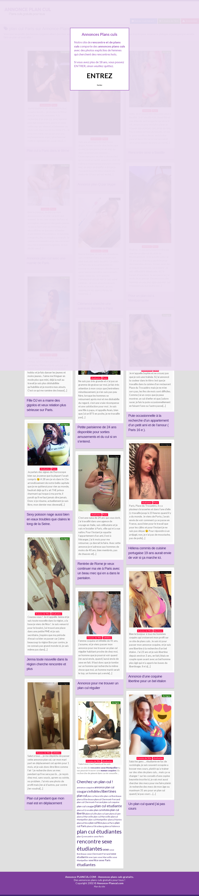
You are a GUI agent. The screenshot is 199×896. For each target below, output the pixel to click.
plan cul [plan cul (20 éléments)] (82, 796)
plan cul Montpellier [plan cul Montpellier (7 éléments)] (98, 819)
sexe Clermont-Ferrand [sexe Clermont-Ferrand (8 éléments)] (98, 853)
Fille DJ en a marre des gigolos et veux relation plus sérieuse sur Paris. (46, 405)
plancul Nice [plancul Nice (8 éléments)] (83, 823)
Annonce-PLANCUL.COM (80, 876)
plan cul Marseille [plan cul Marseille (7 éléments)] (101, 816)
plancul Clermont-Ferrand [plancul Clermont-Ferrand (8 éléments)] (107, 799)
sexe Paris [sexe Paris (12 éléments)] (104, 860)
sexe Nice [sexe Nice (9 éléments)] (93, 860)
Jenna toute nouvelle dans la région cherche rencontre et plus (47, 664)
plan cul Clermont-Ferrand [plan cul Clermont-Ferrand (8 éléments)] (90, 802)
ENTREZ (99, 76)
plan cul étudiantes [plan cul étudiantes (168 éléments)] (99, 831)
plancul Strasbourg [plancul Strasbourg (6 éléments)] (95, 826)
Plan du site (99, 886)
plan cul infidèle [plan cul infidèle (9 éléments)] (102, 810)
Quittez (99, 85)
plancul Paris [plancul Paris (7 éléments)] (108, 823)
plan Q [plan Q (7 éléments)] (80, 836)
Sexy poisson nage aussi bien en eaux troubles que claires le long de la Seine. (48, 519)
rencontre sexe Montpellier (104, 767)
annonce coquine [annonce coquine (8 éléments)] (85, 787)
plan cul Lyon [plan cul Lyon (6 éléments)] (103, 813)
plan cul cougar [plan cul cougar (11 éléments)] (85, 806)
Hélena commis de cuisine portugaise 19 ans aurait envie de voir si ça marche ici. (149, 552)
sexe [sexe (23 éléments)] (106, 849)
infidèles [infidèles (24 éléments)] (95, 791)
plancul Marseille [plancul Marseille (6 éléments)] (85, 816)
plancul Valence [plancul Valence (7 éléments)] (112, 826)
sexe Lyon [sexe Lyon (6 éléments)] (92, 857)
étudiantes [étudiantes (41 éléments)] (86, 864)
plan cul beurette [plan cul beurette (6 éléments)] (95, 796)
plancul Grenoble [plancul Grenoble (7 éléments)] (85, 810)
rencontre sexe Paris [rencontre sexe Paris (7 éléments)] (93, 836)
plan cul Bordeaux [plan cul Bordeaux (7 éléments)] (112, 796)
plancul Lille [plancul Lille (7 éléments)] (91, 813)
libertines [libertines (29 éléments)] (108, 791)
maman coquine (108, 770)
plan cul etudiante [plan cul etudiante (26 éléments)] (108, 806)
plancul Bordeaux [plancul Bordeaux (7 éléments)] (85, 799)
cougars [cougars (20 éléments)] (82, 791)
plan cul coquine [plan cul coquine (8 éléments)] (111, 802)
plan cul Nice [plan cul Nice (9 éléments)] (95, 822)
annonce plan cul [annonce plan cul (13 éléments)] (104, 787)
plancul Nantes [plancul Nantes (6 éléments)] (115, 819)
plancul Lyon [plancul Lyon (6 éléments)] (115, 813)
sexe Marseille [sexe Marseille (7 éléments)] (105, 857)
